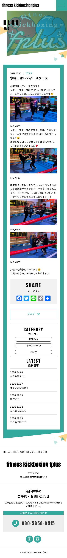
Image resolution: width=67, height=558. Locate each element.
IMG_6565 (15, 126)
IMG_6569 (15, 262)
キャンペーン (33, 345)
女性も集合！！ (33, 374)
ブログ (28, 73)
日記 (15, 452)
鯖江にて (33, 397)
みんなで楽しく (33, 408)
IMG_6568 (15, 229)
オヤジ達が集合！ (33, 385)
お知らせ (33, 339)
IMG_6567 (15, 177)
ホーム (7, 452)
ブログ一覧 (33, 314)
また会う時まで (33, 420)
